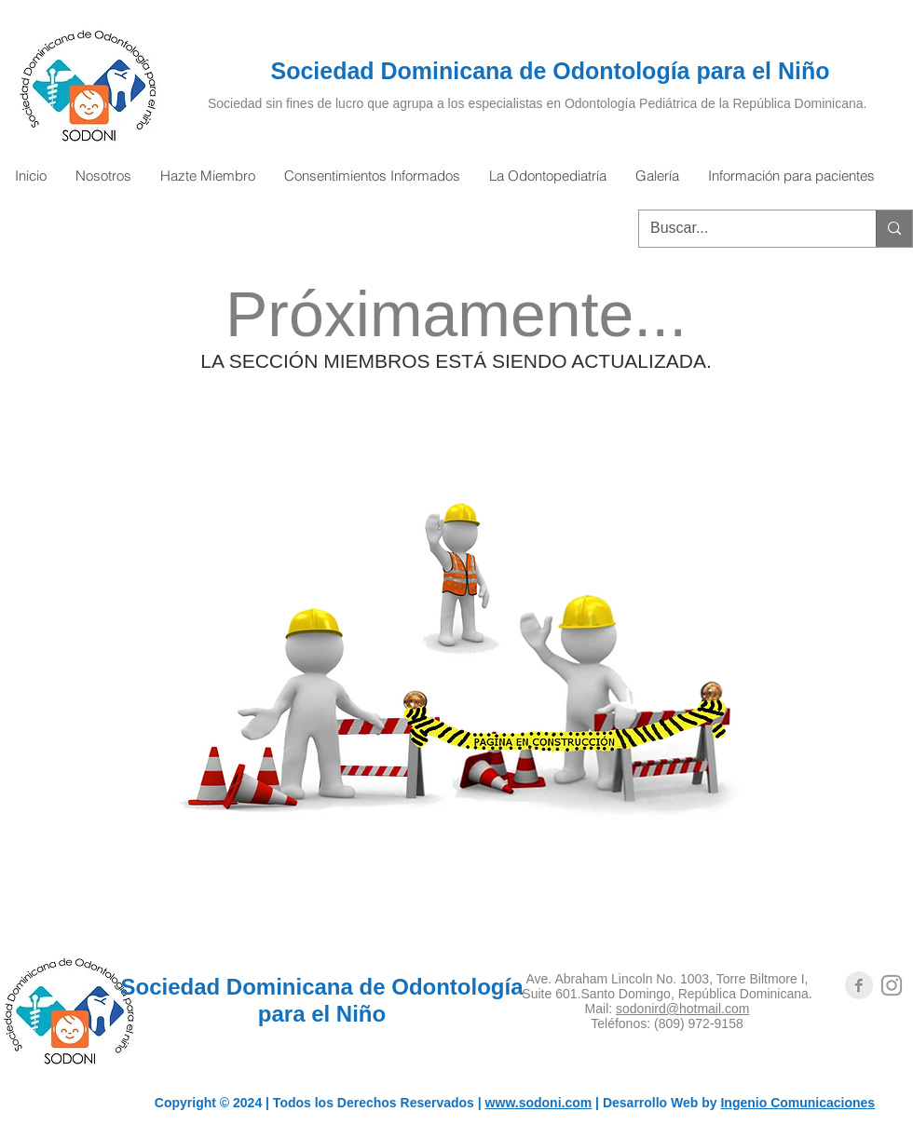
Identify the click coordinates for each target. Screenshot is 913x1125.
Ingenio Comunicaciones (797, 1102)
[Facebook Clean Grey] (859, 985)
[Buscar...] (743, 228)
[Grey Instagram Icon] (892, 985)
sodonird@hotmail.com (682, 1008)
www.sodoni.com (539, 1102)
